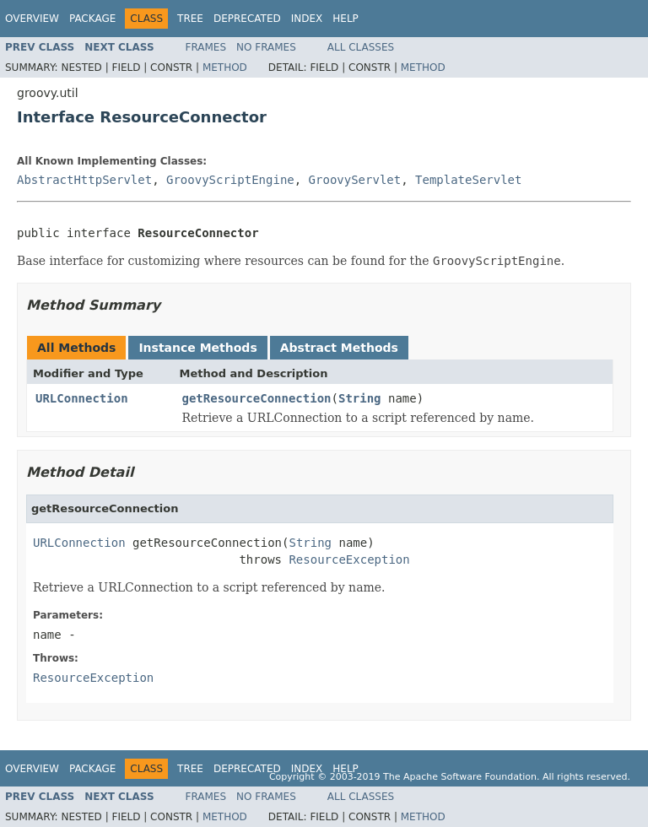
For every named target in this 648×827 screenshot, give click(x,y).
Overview (32, 18)
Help (345, 18)
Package (92, 18)
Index (307, 18)
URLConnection (81, 398)
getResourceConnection (257, 398)
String (359, 398)
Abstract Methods (339, 347)
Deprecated (247, 18)
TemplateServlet (468, 179)
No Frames (266, 47)
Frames (206, 47)
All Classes (360, 47)
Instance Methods (197, 347)
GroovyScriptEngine (230, 179)
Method (224, 67)
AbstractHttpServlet (84, 179)
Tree (190, 18)
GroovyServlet (355, 179)
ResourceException (349, 559)
